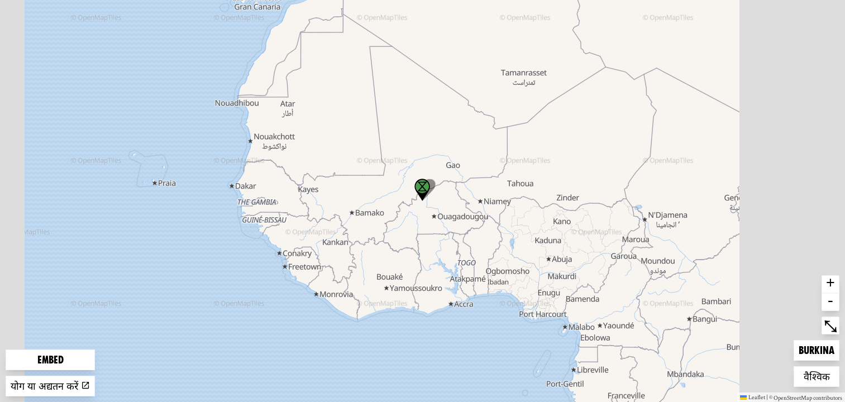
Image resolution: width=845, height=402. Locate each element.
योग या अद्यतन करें (50, 386)
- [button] (830, 302)
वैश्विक (821, 375)
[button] (422, 190)
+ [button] (830, 284)
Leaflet (752, 397)
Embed (50, 360)
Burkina (816, 349)
